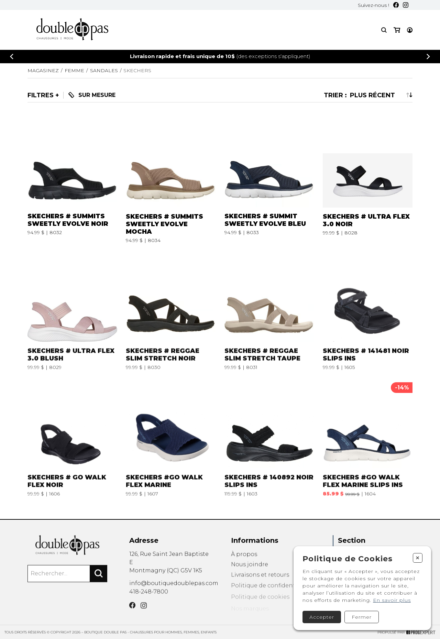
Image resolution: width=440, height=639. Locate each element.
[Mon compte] (409, 30)
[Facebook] (396, 5)
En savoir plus (392, 600)
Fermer (362, 617)
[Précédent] (11, 56)
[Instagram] (405, 5)
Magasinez (43, 70)
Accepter (321, 617)
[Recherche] (384, 30)
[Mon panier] (397, 30)
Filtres (41, 95)
